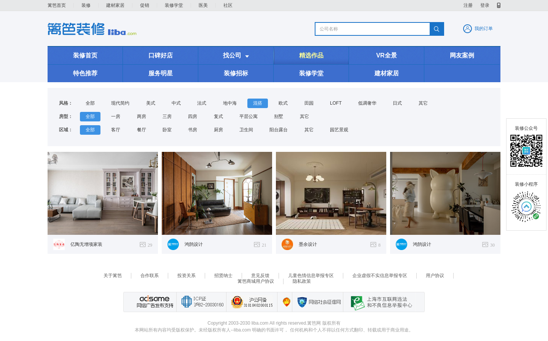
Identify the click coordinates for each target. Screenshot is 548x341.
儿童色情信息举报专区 (311, 275)
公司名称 (329, 29)
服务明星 (160, 73)
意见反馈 (260, 275)
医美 (203, 5)
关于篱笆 (113, 275)
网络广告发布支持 (154, 302)
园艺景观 (339, 129)
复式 (218, 116)
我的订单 (484, 28)
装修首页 (85, 55)
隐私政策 (302, 281)
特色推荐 (85, 73)
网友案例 (462, 55)
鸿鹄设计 (194, 244)
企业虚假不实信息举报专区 (379, 275)
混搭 (257, 103)
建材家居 (115, 5)
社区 (228, 5)
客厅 (115, 129)
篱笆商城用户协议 (255, 281)
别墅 (278, 116)
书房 (192, 129)
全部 (90, 103)
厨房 (218, 129)
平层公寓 (248, 116)
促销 (144, 5)
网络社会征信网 (317, 302)
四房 (192, 116)
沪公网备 (251, 302)
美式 (150, 103)
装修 (86, 5)
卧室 (167, 129)
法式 (201, 103)
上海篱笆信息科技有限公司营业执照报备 (284, 302)
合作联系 (149, 275)
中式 (176, 103)
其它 (423, 103)
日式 (397, 103)
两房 (141, 116)
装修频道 (92, 29)
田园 (309, 103)
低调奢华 (367, 103)
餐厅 (141, 129)
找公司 (236, 55)
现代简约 (120, 103)
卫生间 (246, 129)
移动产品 (498, 5)
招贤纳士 (223, 275)
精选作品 (311, 55)
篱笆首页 (57, 5)
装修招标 (236, 73)
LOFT (336, 103)
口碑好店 (160, 55)
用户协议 (435, 275)
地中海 (230, 103)
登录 (484, 5)
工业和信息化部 (201, 302)
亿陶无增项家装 (86, 244)
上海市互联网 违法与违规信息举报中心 (379, 302)
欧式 (283, 103)
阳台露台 (278, 129)
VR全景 (386, 55)
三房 (167, 116)
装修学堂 (174, 5)
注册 (468, 5)
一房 (115, 116)
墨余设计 (308, 244)
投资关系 (186, 275)
